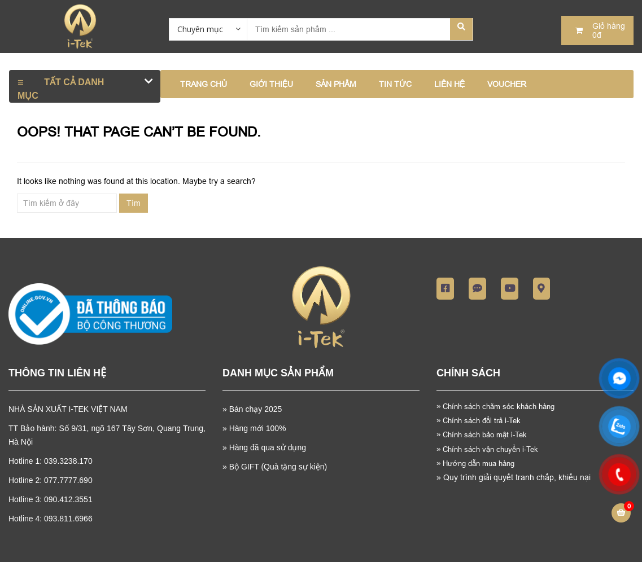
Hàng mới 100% (257, 428)
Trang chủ (203, 84)
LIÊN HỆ (449, 84)
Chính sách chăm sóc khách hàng (500, 406)
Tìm (133, 203)
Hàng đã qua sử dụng (267, 447)
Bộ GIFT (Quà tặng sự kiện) (278, 466)
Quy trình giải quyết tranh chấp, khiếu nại (513, 477)
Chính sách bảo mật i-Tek (481, 434)
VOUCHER (506, 84)
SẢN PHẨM (336, 84)
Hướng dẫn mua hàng (475, 463)
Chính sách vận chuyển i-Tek (487, 449)
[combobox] (207, 28)
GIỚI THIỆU (271, 84)
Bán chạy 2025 (254, 409)
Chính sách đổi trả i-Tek (478, 420)
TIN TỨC (395, 84)
